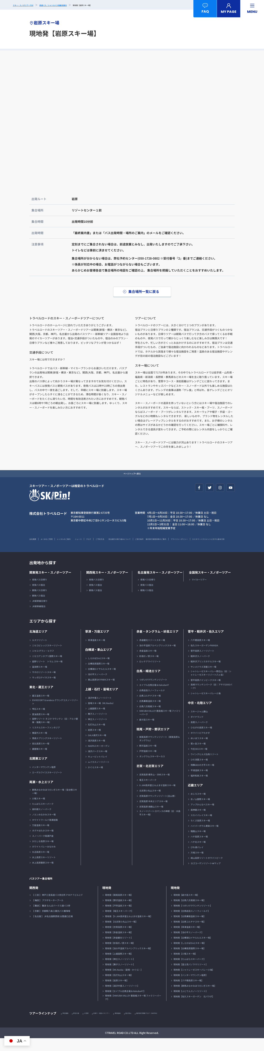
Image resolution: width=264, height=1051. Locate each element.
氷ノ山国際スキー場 (200, 811)
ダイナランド (197, 729)
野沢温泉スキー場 (147, 758)
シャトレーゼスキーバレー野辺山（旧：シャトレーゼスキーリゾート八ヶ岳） (211, 685)
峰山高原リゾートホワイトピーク (207, 870)
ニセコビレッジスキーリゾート (47, 657)
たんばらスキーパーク (42, 816)
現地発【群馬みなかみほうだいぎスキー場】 (195, 998)
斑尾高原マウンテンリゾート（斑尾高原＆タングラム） (159, 751)
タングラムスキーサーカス (152, 768)
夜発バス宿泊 (38, 597)
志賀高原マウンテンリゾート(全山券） (157, 808)
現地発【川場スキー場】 (185, 966)
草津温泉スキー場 (96, 652)
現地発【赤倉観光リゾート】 (119, 950)
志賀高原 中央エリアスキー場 (153, 813)
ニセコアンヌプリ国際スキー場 (47, 668)
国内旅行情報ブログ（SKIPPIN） (178, 1025)
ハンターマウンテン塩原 (44, 779)
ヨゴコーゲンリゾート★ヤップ (206, 875)
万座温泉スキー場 (40, 837)
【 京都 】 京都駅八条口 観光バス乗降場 (51, 923)
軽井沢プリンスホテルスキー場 (206, 673)
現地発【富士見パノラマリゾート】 (191, 976)
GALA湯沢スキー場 (97, 747)
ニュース (103, 544)
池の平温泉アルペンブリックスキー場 (157, 657)
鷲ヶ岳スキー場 (198, 755)
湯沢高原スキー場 (96, 752)
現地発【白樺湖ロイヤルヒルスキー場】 (193, 950)
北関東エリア (38, 771)
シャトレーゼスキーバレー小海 (206, 705)
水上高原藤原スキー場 (42, 875)
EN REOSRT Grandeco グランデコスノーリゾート (55, 714)
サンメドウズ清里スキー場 (203, 679)
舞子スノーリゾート (97, 726)
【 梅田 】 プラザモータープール (47, 912)
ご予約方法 (135, 544)
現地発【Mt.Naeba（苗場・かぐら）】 (124, 982)
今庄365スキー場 (199, 761)
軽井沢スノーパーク (200, 668)
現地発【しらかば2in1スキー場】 (190, 955)
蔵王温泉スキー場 (40, 708)
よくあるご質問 (55, 544)
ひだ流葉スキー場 (199, 771)
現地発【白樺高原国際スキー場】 (190, 960)
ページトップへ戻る (132, 477)
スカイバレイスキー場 (201, 827)
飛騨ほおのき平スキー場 (202, 777)
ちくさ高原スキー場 (200, 832)
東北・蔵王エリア (41, 699)
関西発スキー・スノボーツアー (107, 585)
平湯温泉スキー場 (199, 782)
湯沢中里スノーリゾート (99, 710)
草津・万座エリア (97, 644)
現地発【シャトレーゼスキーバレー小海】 (194, 982)
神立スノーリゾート (97, 731)
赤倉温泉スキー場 (147, 663)
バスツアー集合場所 (46, 890)
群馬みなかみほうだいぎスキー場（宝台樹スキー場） (54, 803)
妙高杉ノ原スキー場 (149, 668)
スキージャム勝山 (199, 723)
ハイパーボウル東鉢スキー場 (204, 838)
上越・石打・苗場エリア (101, 701)
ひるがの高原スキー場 (201, 739)
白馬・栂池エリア (148, 683)
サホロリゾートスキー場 (44, 684)
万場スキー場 (197, 864)
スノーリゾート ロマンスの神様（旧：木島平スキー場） (159, 825)
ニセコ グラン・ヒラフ (43, 663)
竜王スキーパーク (147, 792)
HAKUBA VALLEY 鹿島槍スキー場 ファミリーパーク (159, 725)
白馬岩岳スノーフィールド (152, 702)
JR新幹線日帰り (39, 613)
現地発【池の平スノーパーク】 (188, 944)
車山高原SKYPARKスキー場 (101, 692)
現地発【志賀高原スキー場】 (119, 939)
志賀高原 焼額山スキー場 (151, 819)
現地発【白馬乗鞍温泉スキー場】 (190, 928)
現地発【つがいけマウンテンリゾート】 (193, 918)
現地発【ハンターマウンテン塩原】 (191, 987)
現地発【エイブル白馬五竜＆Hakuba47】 (125, 1003)
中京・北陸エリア (200, 715)
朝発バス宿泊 (38, 608)
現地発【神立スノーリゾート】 (120, 971)
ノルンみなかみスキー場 (44, 826)
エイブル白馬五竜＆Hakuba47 (154, 697)
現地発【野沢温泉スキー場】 (119, 912)
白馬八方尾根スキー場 (150, 718)
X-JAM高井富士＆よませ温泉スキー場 (157, 797)
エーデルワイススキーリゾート (47, 784)
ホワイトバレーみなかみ (44, 859)
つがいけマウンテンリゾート (153, 692)
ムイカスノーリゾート (98, 774)
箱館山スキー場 (198, 843)
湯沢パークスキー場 (97, 763)
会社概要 (34, 544)
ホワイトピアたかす (200, 745)
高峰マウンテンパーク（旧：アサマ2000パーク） (211, 698)
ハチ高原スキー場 (199, 848)
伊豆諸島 (67, 1025)
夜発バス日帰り (39, 591)
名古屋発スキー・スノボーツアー (160, 585)
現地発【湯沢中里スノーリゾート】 (122, 998)
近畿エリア (195, 797)
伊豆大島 (82, 1025)
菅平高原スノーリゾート (202, 663)
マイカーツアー (199, 591)
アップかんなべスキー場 (202, 816)
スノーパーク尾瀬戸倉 (42, 848)
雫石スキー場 (38, 721)
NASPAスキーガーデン (99, 758)
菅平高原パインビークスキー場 (206, 692)
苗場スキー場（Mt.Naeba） (101, 715)
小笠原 (95, 1025)
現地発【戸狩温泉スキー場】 (119, 918)
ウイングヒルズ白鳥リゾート (204, 766)
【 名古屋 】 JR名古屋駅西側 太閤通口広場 (52, 928)
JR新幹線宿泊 (38, 618)
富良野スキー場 (39, 679)
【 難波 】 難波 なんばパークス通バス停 (51, 918)
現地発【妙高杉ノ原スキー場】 (120, 955)
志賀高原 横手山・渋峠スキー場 (154, 786)
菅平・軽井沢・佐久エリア (206, 644)
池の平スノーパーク (97, 686)
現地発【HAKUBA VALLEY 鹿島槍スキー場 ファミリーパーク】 (133, 1009)
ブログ (119, 544)
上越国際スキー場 (96, 720)
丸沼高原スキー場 (40, 864)
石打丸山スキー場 (96, 736)
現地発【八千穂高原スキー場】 (188, 992)
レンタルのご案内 (81, 544)
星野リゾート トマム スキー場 (47, 673)
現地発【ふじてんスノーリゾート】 (191, 1003)
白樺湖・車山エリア (98, 662)
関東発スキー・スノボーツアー (50, 585)
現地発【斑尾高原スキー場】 (119, 907)
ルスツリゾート (39, 652)
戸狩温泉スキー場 (147, 763)
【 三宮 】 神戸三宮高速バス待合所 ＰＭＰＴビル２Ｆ (57, 907)
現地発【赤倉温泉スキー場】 (119, 944)
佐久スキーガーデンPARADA (204, 657)
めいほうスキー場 (199, 750)
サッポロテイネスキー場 (44, 689)
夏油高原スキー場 (40, 726)
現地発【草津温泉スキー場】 (187, 939)
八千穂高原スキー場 (200, 652)
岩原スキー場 (94, 742)
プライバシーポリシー (79, 551)
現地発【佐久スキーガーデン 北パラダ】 (194, 1008)
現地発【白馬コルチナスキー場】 (190, 934)
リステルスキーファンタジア (46, 739)
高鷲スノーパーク (199, 734)
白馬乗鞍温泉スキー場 (150, 713)
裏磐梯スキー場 (39, 761)
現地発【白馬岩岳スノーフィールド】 (192, 923)
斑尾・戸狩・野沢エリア (152, 741)
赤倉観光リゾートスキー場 (152, 652)
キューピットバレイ (97, 769)
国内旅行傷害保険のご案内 (44, 551)
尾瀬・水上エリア (41, 794)
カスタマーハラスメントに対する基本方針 (123, 551)
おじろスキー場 (198, 806)
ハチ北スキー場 (198, 854)
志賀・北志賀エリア (149, 778)
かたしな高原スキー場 (42, 853)
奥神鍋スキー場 (198, 822)
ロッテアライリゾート (150, 673)
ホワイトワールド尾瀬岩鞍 (45, 832)
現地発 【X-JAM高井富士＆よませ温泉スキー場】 (128, 928)
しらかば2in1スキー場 (99, 670)
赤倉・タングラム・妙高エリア (157, 644)
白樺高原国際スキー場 (98, 676)
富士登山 (152, 1025)
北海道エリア (38, 644)
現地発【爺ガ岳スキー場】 (186, 907)
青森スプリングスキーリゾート (47, 750)
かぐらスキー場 (95, 779)
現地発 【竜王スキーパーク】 (119, 923)
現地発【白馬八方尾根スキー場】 (190, 912)
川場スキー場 (38, 810)
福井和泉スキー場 (199, 788)
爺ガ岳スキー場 (146, 732)
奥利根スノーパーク (41, 821)
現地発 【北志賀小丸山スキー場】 (121, 934)
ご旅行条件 (195, 544)
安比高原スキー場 (40, 755)
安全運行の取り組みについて (165, 544)
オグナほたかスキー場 (42, 842)
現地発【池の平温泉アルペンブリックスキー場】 (128, 960)
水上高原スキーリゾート (44, 869)
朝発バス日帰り (39, 602)
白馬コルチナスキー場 (150, 708)
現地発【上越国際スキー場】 (119, 966)
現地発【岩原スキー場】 (117, 992)
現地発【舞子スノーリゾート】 (120, 976)
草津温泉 (137, 1025)
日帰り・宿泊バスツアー (116, 1025)
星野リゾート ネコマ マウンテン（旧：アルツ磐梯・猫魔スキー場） (55, 732)
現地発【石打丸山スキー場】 (119, 987)
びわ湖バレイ (197, 859)
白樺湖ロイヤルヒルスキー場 (102, 681)
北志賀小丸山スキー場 (150, 802)
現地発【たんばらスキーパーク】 (190, 971)
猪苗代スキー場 (39, 745)
